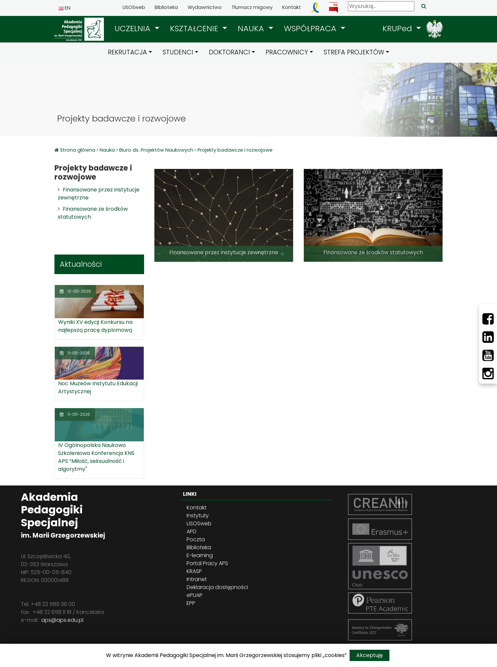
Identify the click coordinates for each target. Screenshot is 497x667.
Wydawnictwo (205, 7)
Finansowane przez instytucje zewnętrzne (223, 252)
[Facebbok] (488, 319)
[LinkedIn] (488, 337)
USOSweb (134, 7)
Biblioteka (166, 7)
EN (64, 8)
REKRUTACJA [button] (127, 52)
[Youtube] (488, 355)
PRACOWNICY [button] (287, 52)
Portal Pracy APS (207, 563)
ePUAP (195, 595)
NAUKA (252, 28)
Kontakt (291, 7)
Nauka (107, 150)
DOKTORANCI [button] (229, 52)
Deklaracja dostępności (217, 587)
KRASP (194, 571)
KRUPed (398, 28)
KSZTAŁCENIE (195, 28)
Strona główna (78, 150)
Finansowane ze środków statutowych (373, 252)
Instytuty (198, 515)
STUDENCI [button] (178, 52)
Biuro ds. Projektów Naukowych (156, 150)
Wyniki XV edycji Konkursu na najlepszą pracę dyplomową (95, 326)
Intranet (197, 579)
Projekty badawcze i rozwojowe (235, 150)
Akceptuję (369, 655)
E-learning (200, 555)
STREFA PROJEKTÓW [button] (354, 52)
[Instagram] (488, 373)
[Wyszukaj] (381, 6)
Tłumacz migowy (252, 7)
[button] (137, 28)
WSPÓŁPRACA (311, 28)
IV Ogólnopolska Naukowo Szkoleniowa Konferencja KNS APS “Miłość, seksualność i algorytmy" (96, 457)
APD (192, 531)
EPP (191, 603)
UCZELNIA (134, 28)
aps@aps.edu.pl (62, 620)
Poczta (196, 539)
